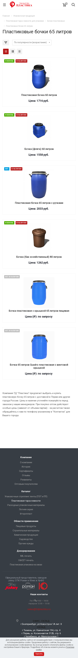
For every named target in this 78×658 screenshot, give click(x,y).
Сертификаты (26, 471)
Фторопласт (26, 513)
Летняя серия (26, 509)
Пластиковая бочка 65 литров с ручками (39, 202)
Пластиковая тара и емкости (26, 501)
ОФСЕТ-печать (26, 560)
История (26, 466)
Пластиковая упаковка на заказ (26, 564)
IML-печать (26, 556)
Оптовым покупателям (26, 484)
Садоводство (26, 539)
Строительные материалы (26, 530)
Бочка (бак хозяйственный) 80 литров (39, 256)
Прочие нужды (25, 543)
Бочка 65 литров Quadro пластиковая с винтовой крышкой (39, 366)
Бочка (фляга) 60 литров (39, 149)
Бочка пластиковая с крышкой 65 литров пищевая (39, 310)
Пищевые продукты (26, 526)
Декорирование (26, 550)
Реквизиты (26, 479)
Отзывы (26, 475)
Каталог (26, 491)
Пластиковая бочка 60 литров (39, 95)
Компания (26, 457)
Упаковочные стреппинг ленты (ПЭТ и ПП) (26, 496)
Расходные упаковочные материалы (26, 505)
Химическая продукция (26, 535)
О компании (26, 462)
